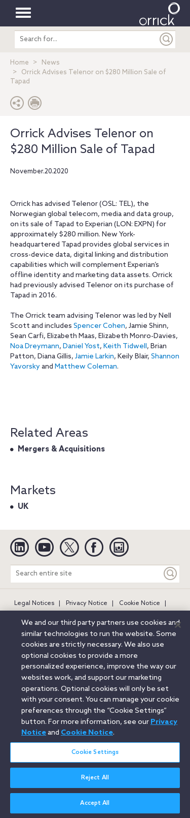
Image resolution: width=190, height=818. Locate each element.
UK (23, 506)
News (51, 63)
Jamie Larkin (94, 356)
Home (19, 63)
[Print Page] (35, 105)
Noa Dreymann (34, 346)
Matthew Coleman (86, 366)
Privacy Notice (86, 603)
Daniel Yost (81, 346)
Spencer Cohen (99, 326)
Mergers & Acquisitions (61, 449)
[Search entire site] (86, 573)
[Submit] (167, 39)
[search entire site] (86, 39)
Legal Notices (34, 603)
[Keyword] (171, 573)
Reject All (95, 782)
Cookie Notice (139, 603)
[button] (17, 105)
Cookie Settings (95, 757)
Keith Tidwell (125, 346)
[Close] (178, 630)
